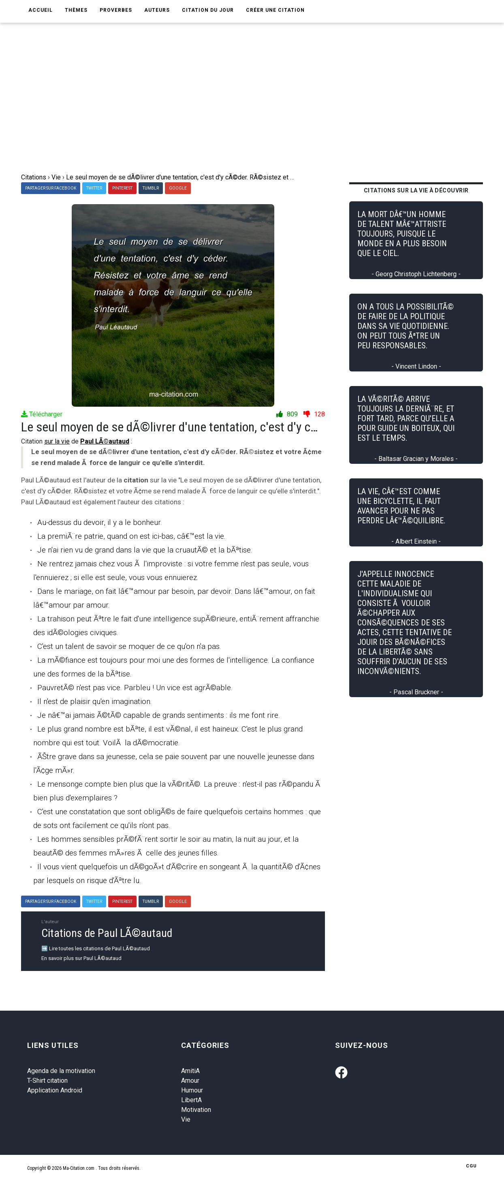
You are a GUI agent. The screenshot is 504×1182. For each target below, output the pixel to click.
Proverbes (116, 10)
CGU (471, 1166)
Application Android (54, 1090)
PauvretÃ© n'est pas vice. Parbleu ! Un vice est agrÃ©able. (135, 687)
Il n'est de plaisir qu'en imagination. (94, 701)
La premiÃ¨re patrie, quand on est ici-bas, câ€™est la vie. (131, 536)
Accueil (40, 10)
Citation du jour (208, 10)
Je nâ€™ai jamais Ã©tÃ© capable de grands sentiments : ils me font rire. (158, 715)
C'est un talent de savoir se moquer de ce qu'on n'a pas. (129, 646)
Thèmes (76, 10)
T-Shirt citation (47, 1080)
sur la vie (57, 441)
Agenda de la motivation (61, 1071)
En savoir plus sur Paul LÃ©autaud (81, 958)
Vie (185, 1119)
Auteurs (157, 10)
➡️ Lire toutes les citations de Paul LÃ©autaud (95, 948)
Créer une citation (275, 10)
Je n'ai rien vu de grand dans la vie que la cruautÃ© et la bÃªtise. (144, 550)
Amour (190, 1080)
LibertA (191, 1100)
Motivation (196, 1110)
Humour (192, 1090)
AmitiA (190, 1071)
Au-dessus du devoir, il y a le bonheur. (99, 522)
